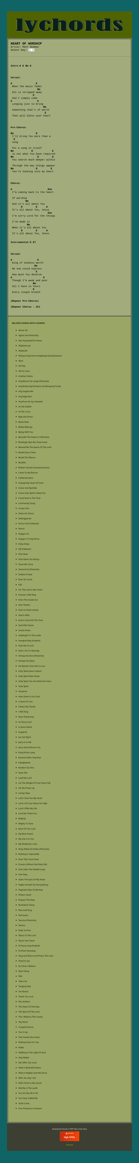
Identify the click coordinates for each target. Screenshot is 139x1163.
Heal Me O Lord (26, 646)
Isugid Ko (22, 732)
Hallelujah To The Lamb (29, 635)
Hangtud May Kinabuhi (29, 641)
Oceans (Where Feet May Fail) (32, 864)
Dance (21, 529)
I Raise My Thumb (26, 707)
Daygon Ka (23, 534)
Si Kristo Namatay (27, 951)
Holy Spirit (23, 686)
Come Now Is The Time (29, 498)
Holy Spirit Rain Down (29, 676)
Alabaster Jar (24, 346)
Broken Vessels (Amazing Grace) (33, 468)
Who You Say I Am (27, 1078)
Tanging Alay (24, 986)
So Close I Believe (27, 966)
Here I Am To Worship (28, 651)
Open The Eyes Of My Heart (31, 880)
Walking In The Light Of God (31, 1053)
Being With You (25, 432)
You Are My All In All (28, 1093)
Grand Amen (24, 630)
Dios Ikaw (23, 554)
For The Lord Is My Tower (30, 590)
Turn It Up (23, 1032)
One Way (22, 875)
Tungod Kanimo (26, 1027)
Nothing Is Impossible (28, 854)
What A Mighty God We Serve (32, 1073)
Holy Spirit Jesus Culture (29, 671)
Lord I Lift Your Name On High (32, 803)
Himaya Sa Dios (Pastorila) (31, 656)
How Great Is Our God (29, 697)
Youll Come (23, 1104)
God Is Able (23, 615)
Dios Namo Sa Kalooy (28, 559)
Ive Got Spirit (24, 737)
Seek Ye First (24, 930)
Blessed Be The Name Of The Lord (34, 447)
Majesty (22, 819)
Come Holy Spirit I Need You (32, 493)
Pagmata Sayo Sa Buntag (30, 890)
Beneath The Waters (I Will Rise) (33, 437)
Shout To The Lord (27, 936)
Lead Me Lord (25, 778)
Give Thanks (24, 605)
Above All (23, 330)
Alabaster (23, 351)
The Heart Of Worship (28, 1007)
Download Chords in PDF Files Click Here (69, 1129)
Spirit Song (23, 971)
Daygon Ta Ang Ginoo (28, 539)
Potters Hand (24, 895)
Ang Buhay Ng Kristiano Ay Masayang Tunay (39, 386)
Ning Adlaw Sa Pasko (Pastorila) (33, 849)
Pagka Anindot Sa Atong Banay (33, 885)
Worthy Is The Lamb (28, 1088)
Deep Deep (23, 544)
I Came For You (25, 702)
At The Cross (24, 412)
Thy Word (23, 1022)
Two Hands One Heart (29, 1037)
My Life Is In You (26, 839)
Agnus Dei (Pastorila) (28, 335)
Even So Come (25, 580)
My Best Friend (25, 834)
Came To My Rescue (28, 473)
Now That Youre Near (28, 859)
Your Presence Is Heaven (30, 1109)
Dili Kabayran (24, 549)
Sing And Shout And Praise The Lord (35, 956)
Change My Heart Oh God (30, 483)
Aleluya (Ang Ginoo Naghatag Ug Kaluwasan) (40, 356)
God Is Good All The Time (30, 620)
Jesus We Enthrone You (29, 748)
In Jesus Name (25, 727)
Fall (20, 585)
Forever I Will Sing (27, 595)
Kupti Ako (23, 773)
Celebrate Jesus (25, 478)
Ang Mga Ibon (25, 397)
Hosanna (22, 691)
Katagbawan (24, 763)
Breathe (22, 463)
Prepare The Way (26, 900)
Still (20, 976)
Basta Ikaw (23, 422)
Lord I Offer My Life (27, 809)
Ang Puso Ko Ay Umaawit (30, 402)
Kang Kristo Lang (26, 753)
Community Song (26, 503)
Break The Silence (26, 458)
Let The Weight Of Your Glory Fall (34, 783)
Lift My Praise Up (26, 788)
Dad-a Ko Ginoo (26, 514)
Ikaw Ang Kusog (26, 717)
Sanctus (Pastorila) (27, 920)
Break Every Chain (27, 453)
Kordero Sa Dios (26, 768)
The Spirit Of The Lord (28, 1012)
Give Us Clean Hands (28, 610)
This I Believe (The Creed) (30, 1017)
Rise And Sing (25, 910)
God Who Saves (26, 625)
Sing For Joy (24, 961)
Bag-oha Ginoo (25, 417)
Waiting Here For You (28, 1042)
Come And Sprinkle (27, 488)
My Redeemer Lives (27, 844)
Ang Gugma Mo (25, 391)
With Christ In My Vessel (30, 1083)
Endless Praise (25, 575)
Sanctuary (23, 915)
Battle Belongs (25, 427)
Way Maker (23, 1058)
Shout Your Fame (26, 941)
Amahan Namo (25, 376)
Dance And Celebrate (28, 524)
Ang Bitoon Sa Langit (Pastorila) (33, 381)
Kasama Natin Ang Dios (29, 758)
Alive (20, 361)
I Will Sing (23, 712)
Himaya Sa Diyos (26, 661)
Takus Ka (22, 981)
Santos (21, 925)
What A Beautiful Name (29, 1068)
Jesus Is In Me (24, 742)
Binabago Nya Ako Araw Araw (32, 442)
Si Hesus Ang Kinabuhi (29, 946)
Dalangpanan (24, 519)
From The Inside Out (28, 600)
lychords (69, 1145)
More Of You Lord (26, 829)
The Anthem (24, 1002)
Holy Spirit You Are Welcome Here (34, 681)
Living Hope (24, 793)
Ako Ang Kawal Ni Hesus (30, 341)
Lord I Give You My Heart (30, 798)
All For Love (24, 371)
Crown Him (23, 508)
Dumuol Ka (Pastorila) (28, 569)
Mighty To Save (25, 824)
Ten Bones (23, 992)
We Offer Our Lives (27, 1063)
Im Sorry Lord (24, 722)
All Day (21, 366)
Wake (21, 1048)
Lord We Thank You (27, 814)
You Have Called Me (28, 1098)
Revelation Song (26, 905)
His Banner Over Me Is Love (31, 666)
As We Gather (25, 407)
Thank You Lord (25, 997)
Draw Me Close (25, 564)
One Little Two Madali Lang (31, 869)
